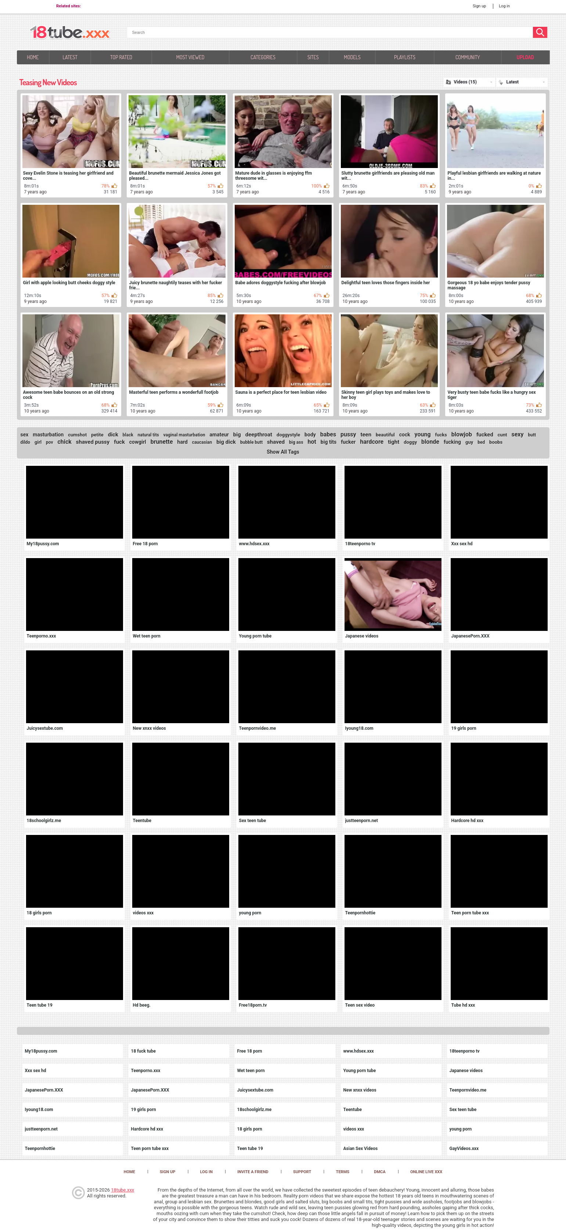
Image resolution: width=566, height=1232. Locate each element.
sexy (517, 434)
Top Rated (121, 57)
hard (182, 442)
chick (64, 441)
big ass (296, 442)
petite (97, 435)
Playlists (404, 57)
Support (302, 1171)
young (423, 434)
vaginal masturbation (184, 435)
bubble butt (251, 442)
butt (532, 435)
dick (113, 434)
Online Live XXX (426, 1171)
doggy (410, 442)
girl (38, 442)
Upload (525, 57)
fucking (452, 442)
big (237, 434)
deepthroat (258, 434)
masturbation (48, 435)
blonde (430, 441)
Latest (69, 57)
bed (481, 442)
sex (25, 435)
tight (393, 442)
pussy (348, 434)
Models (352, 57)
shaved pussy (93, 442)
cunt (502, 435)
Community (467, 57)
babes (328, 434)
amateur (219, 435)
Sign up (479, 6)
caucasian (202, 442)
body (310, 435)
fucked (484, 434)
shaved (276, 442)
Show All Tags (283, 452)
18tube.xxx (122, 1190)
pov (49, 442)
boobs (495, 442)
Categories (262, 57)
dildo (25, 442)
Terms (342, 1171)
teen (365, 434)
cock (404, 435)
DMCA (379, 1171)
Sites (313, 57)
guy (469, 442)
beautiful (385, 435)
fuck (119, 442)
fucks (441, 435)
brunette (162, 441)
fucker (348, 442)
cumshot (77, 435)
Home (33, 57)
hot (312, 441)
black (128, 435)
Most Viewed (190, 57)
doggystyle (288, 435)
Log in (504, 6)
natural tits (148, 435)
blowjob (461, 434)
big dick (226, 442)
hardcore (371, 441)
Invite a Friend (252, 1171)
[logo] (70, 33)
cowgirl (137, 442)
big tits (328, 442)
